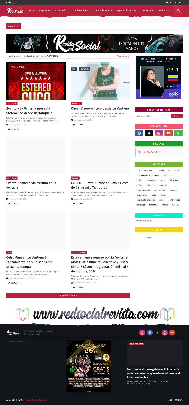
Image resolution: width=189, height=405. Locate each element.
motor (154, 195)
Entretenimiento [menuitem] (101, 10)
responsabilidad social (146, 200)
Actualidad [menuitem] (59, 10)
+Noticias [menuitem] (162, 10)
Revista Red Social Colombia (35, 400)
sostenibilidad (174, 200)
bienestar (174, 180)
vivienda (175, 205)
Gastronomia (173, 170)
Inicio (8, 2)
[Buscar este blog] (153, 116)
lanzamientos (142, 195)
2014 (9, 253)
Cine (138, 170)
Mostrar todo (123, 56)
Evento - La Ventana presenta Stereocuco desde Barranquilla (29, 110)
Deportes (148, 170)
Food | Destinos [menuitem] (79, 10)
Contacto (17, 2)
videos (165, 205)
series (161, 200)
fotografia (173, 190)
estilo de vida (159, 190)
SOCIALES (167, 175)
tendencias (153, 205)
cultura (139, 185)
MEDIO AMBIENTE (143, 175)
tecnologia (141, 205)
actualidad (11, 104)
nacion (163, 195)
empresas (163, 185)
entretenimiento (143, 190)
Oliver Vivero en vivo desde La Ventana (100, 108)
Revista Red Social (148, 152)
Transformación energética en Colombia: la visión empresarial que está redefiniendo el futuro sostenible (153, 373)
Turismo (140, 180)
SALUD (157, 175)
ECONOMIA (160, 170)
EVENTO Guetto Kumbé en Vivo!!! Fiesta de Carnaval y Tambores (100, 185)
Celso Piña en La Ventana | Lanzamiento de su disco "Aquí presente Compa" (29, 262)
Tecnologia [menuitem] (148, 10)
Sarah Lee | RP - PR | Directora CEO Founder (149, 381)
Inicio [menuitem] (31, 10)
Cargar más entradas (68, 295)
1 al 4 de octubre (79, 253)
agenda (75, 178)
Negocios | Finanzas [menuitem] (126, 10)
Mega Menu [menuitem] (44, 10)
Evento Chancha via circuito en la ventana (31, 185)
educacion (151, 185)
